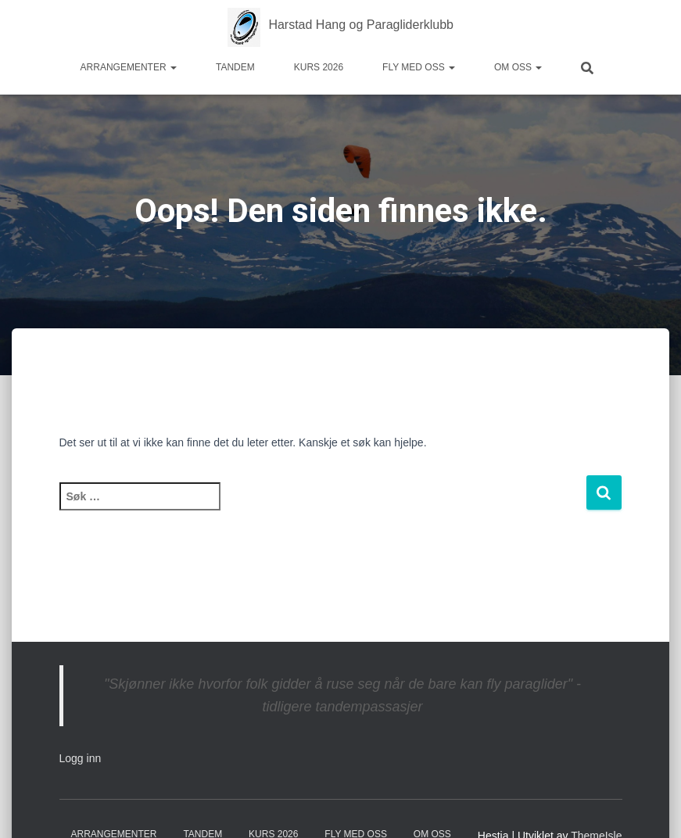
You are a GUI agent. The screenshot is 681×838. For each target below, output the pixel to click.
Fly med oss (418, 67)
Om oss (518, 67)
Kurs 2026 (318, 67)
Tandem (235, 67)
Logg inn (80, 758)
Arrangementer (129, 67)
